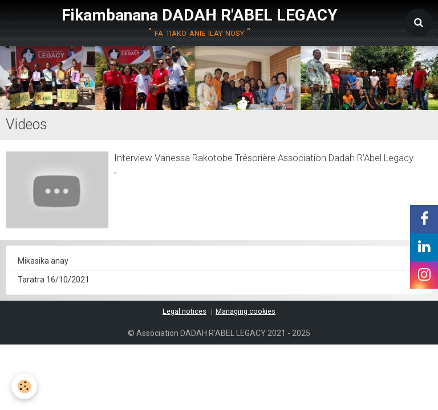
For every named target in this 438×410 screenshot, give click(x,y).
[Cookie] (24, 386)
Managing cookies (245, 311)
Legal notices (184, 311)
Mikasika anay (43, 260)
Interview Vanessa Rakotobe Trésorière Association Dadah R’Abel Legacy (263, 157)
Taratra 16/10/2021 (54, 279)
